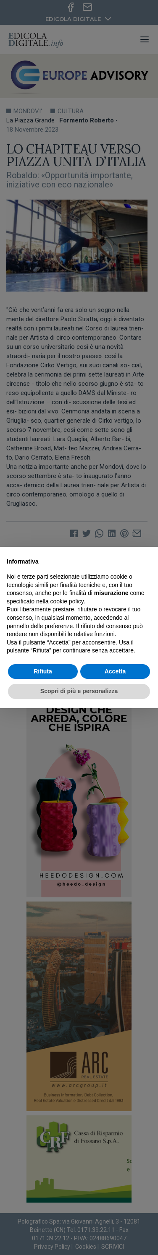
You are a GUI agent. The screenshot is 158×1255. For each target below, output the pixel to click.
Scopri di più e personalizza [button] (79, 691)
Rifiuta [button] (43, 671)
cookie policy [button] (67, 601)
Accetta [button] (115, 671)
